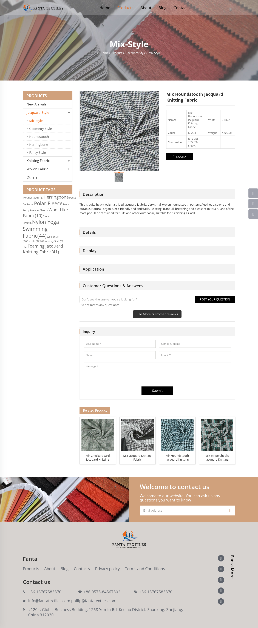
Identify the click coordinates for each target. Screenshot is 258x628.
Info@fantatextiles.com (49, 600)
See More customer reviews (157, 314)
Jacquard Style (38, 112)
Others (32, 177)
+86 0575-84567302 (102, 591)
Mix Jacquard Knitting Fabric (137, 457)
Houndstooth (39, 136)
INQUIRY (179, 157)
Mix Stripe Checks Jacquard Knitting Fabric (217, 457)
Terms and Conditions (145, 568)
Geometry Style (40, 129)
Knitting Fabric (38, 161)
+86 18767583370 (44, 591)
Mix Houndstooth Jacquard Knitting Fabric (177, 457)
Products (125, 7)
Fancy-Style (37, 152)
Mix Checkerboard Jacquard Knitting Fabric (98, 457)
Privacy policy (107, 568)
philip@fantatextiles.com (93, 600)
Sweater (34, 210)
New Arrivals (38, 104)
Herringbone (38, 144)
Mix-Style (36, 121)
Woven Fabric (37, 169)
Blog (162, 7)
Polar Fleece (48, 203)
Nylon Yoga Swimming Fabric (41, 228)
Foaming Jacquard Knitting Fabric (43, 249)
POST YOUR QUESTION (215, 299)
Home (104, 7)
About (145, 7)
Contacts (181, 7)
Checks (44, 210)
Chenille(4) (34, 241)
